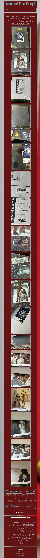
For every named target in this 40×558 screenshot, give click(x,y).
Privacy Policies (21, 553)
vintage (31, 529)
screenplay (28, 524)
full (13, 525)
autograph (16, 534)
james (13, 540)
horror (24, 543)
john (17, 540)
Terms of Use (20, 555)
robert (23, 540)
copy (17, 529)
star (27, 532)
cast (32, 538)
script (9, 521)
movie (23, 528)
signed (31, 534)
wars (27, 522)
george (9, 540)
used (17, 532)
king (9, 538)
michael (13, 532)
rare (8, 535)
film (22, 531)
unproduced (26, 538)
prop (27, 540)
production (24, 535)
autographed (19, 522)
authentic (19, 525)
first (8, 529)
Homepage (20, 549)
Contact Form (20, 551)
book (33, 522)
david (9, 532)
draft (32, 540)
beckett (18, 543)
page (8, 525)
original (16, 537)
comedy (12, 529)
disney (31, 532)
